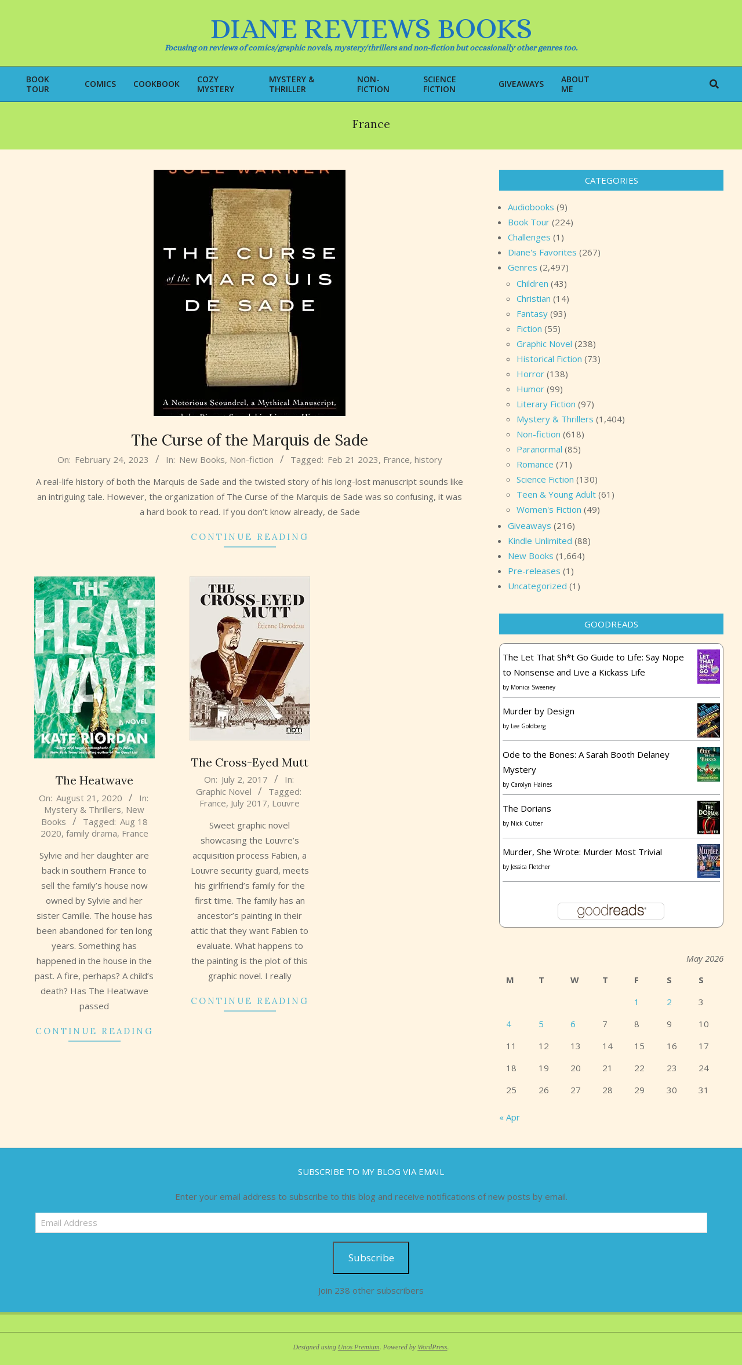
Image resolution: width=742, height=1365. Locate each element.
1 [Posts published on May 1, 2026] (636, 1002)
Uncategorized (537, 586)
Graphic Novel (224, 791)
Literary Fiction (546, 404)
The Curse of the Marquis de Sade (249, 440)
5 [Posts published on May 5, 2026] (541, 1024)
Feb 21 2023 (353, 459)
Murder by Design (538, 711)
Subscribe (371, 1257)
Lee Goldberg (528, 726)
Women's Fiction (549, 509)
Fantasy (532, 313)
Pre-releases (534, 570)
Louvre (286, 803)
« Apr (509, 1117)
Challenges (529, 237)
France (396, 459)
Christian (534, 298)
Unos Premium (359, 1347)
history (428, 459)
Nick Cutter (527, 823)
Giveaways (529, 525)
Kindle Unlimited (540, 540)
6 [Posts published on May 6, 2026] (573, 1024)
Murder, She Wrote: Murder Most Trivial (582, 851)
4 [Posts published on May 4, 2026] (508, 1024)
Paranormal (539, 449)
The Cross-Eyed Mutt (249, 762)
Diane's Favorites (542, 252)
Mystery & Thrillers (82, 809)
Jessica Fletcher (530, 867)
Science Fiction (545, 479)
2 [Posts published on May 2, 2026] (669, 1002)
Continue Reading (250, 536)
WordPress (432, 1347)
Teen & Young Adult (556, 494)
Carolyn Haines (531, 784)
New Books (202, 459)
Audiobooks (531, 207)
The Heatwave (94, 780)
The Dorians (527, 808)
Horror (530, 373)
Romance (535, 464)
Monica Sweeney (533, 687)
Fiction (529, 328)
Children (532, 283)
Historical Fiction (549, 358)
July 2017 (249, 803)
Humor (530, 389)
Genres (522, 267)
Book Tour (529, 222)
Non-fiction (252, 459)
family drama (91, 833)
